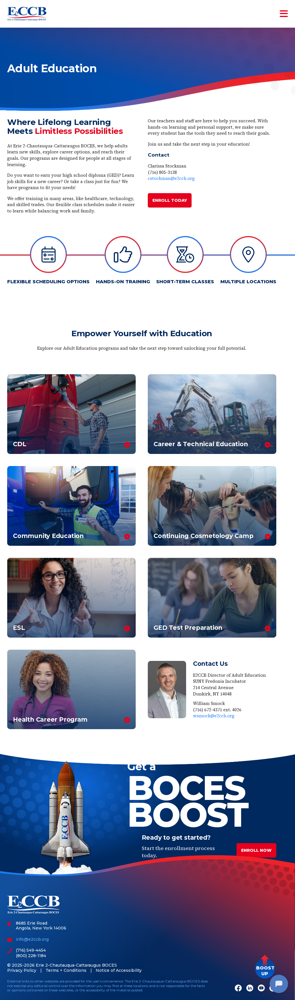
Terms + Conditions (66, 970)
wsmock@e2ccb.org (214, 716)
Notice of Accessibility (119, 970)
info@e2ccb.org (32, 939)
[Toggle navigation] (282, 14)
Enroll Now (256, 850)
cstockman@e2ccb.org (171, 178)
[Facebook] (238, 988)
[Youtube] (261, 988)
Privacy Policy (21, 970)
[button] (265, 968)
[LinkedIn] (249, 988)
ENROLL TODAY (169, 200)
